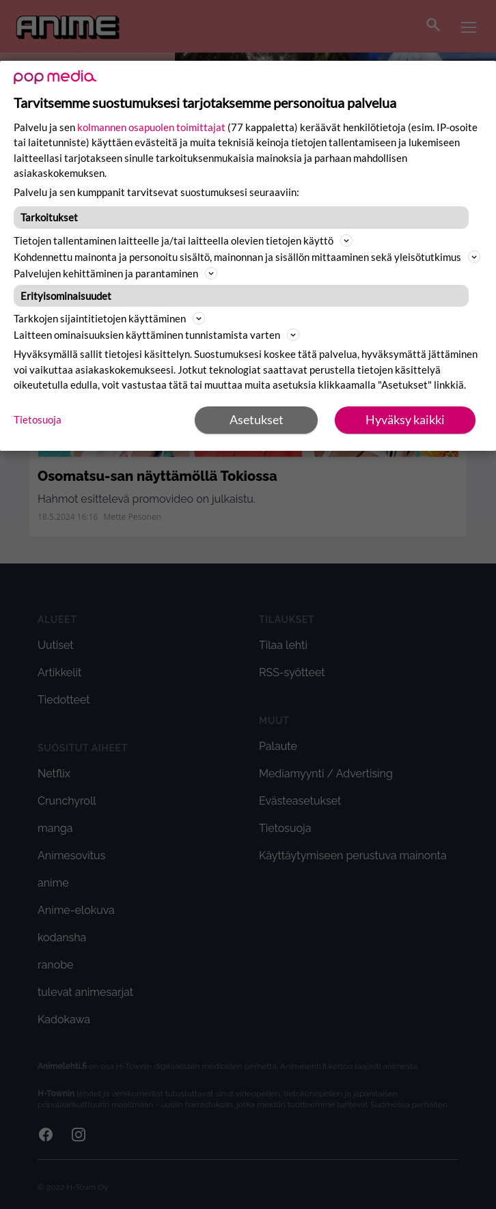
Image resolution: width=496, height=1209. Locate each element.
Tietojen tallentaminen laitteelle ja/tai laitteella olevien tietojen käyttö (183, 240)
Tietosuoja (37, 419)
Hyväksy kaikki (405, 419)
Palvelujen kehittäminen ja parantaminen (115, 273)
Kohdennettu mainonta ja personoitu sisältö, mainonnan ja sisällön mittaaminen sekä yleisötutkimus (247, 257)
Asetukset (257, 419)
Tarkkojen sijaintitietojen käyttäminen (109, 318)
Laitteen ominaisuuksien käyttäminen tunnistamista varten (156, 335)
